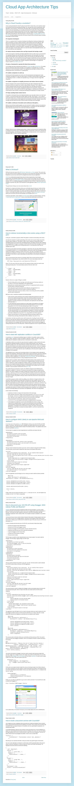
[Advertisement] (26, 163)
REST (30, 221)
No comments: (19, 219)
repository (16, 427)
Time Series (13, 328)
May (54, 59)
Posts (53, 152)
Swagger (7, 509)
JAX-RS (16, 499)
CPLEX (7, 177)
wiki (20, 356)
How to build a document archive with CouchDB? (23, 721)
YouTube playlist (26, 195)
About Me (7, 16)
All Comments (54, 154)
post (12, 337)
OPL (22, 221)
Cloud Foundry (14, 157)
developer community (40, 192)
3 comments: (19, 713)
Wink (24, 499)
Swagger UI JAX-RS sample (19, 656)
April (54, 62)
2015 (53, 57)
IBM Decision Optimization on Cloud (27, 172)
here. (12, 521)
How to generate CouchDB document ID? (59, 82)
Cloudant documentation (30, 356)
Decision (16, 221)
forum (36, 193)
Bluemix (10, 157)
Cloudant (10, 413)
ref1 (27, 366)
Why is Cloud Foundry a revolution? (18, 23)
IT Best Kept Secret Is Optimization (13, 197)
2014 (53, 66)
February (54, 64)
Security (52, 47)
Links (12, 16)
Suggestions (18, 16)
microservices (37, 66)
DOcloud (19, 221)
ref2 (29, 366)
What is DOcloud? (12, 169)
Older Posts (43, 777)
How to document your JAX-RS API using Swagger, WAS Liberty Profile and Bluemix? (62, 74)
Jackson (13, 499)
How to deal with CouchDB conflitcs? (59, 121)
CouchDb (14, 413)
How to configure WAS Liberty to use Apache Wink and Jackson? (59, 90)
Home (23, 777)
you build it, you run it (18, 61)
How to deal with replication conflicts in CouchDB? (23, 334)
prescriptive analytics (19, 179)
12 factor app (29, 66)
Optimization (26, 221)
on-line (30, 185)
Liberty (19, 499)
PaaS (18, 157)
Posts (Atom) (13, 779)
